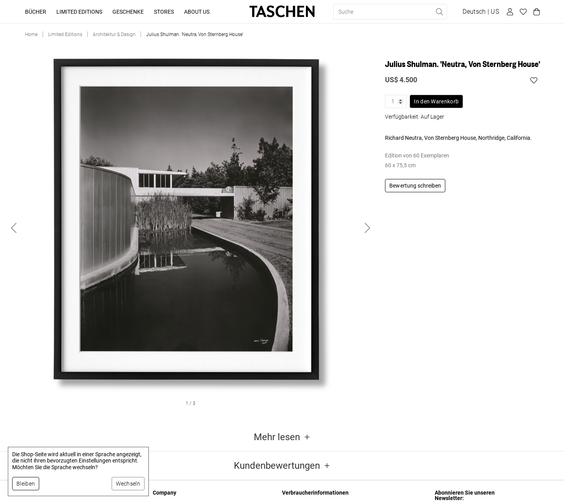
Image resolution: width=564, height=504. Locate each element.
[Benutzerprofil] (508, 11)
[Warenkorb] (535, 11)
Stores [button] (164, 12)
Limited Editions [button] (79, 12)
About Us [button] (197, 12)
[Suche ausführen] (439, 12)
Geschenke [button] (128, 12)
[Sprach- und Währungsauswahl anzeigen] (481, 11)
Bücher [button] (35, 12)
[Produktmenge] (396, 101)
